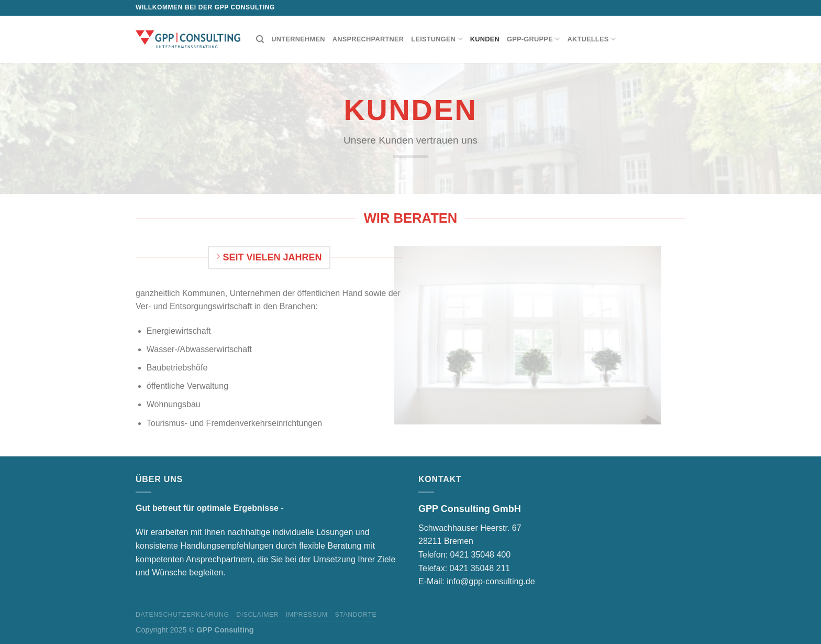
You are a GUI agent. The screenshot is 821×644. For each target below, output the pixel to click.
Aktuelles (591, 39)
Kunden (485, 39)
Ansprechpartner (368, 39)
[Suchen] (260, 39)
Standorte (355, 614)
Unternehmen (298, 39)
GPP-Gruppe (533, 39)
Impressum (307, 614)
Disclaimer (257, 614)
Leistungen (437, 39)
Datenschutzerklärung (182, 614)
